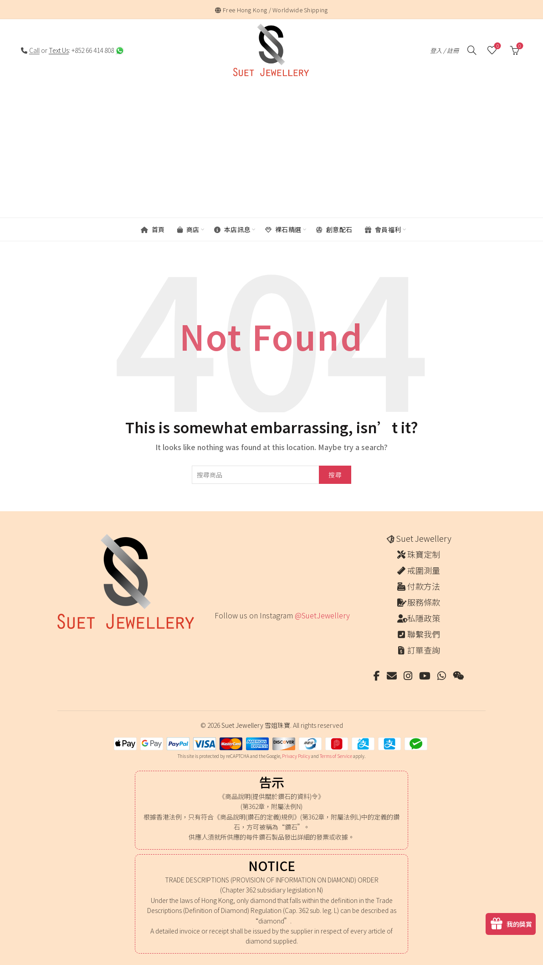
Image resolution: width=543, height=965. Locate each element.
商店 (188, 229)
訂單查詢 (423, 650)
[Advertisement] (274, 150)
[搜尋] (472, 50)
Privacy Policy (296, 755)
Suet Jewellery (423, 538)
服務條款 (423, 602)
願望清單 (496, 46)
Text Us (59, 50)
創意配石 (334, 229)
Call (34, 50)
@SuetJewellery (322, 615)
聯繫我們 (423, 634)
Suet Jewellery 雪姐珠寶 (255, 725)
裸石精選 (283, 229)
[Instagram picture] (218, 634)
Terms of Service (336, 755)
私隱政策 (423, 618)
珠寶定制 (423, 554)
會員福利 (383, 229)
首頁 (153, 229)
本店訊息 (232, 229)
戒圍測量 (423, 570)
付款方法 (423, 586)
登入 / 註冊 (444, 50)
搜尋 (335, 474)
